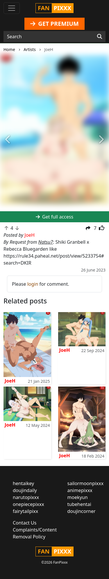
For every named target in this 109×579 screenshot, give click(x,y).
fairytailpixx (25, 511)
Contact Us (24, 523)
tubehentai (79, 504)
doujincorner (81, 511)
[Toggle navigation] (11, 8)
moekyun (77, 497)
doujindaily (25, 490)
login (32, 284)
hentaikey (23, 483)
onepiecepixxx (28, 504)
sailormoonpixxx (85, 483)
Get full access (54, 217)
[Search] (100, 36)
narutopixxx (26, 497)
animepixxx (79, 490)
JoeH (10, 381)
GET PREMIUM (54, 24)
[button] (8, 140)
